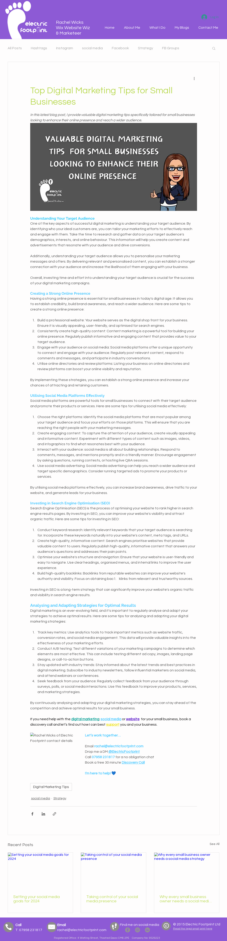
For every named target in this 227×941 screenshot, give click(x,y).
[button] (157, 28)
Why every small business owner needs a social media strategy (185, 899)
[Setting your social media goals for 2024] (40, 871)
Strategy (145, 48)
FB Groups (170, 48)
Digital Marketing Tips (51, 787)
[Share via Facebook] (32, 814)
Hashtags (39, 48)
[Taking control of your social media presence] (113, 871)
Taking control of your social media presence (112, 899)
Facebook (120, 48)
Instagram (64, 48)
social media (92, 48)
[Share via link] (54, 814)
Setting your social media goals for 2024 (36, 899)
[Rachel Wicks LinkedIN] (147, 929)
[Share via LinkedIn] (43, 814)
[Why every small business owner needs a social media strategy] (186, 871)
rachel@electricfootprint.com (81, 930)
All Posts (15, 48)
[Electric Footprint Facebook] (127, 929)
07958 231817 (30, 930)
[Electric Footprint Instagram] (137, 929)
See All (215, 844)
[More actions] (194, 78)
